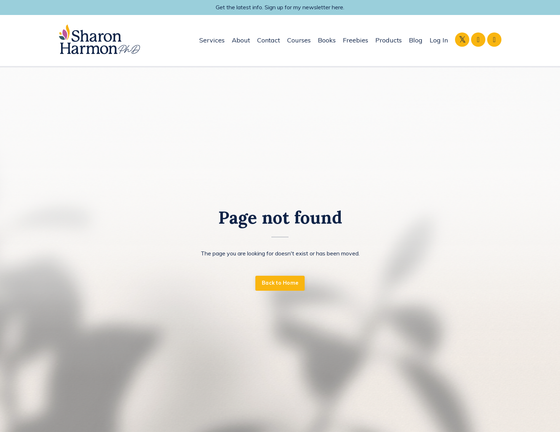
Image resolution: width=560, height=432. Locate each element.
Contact (268, 40)
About (241, 40)
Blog (415, 40)
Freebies (355, 40)
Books (327, 40)
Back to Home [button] (280, 283)
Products (388, 40)
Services (212, 40)
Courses (299, 40)
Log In (439, 40)
